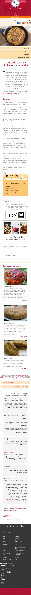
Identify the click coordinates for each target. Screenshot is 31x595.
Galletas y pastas (18, 541)
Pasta (4, 550)
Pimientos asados (9, 286)
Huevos (27, 51)
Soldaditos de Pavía (8, 382)
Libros (16, 544)
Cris (5, 439)
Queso (16, 551)
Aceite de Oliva (6, 535)
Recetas (8, 568)
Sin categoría (17, 556)
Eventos (4, 541)
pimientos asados (14, 248)
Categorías (15, 15)
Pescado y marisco (19, 550)
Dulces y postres (6, 539)
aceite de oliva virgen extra (13, 192)
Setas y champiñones (7, 556)
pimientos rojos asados (13, 190)
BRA (12, 207)
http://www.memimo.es (12, 499)
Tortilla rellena (8, 358)
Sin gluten (26, 54)
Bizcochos (17, 536)
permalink (15, 378)
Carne (4, 538)
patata (28, 376)
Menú (4, 548)
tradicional (2, 377)
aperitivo (14, 376)
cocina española (20, 376)
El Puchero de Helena (3, 578)
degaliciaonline (8, 452)
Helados (4, 542)
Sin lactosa (17, 557)
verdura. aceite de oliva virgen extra (12, 377)
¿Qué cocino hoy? (15, 17)
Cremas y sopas (18, 538)
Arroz (4, 536)
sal (7, 193)
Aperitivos (26, 48)
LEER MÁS (24, 300)
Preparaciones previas (7, 551)
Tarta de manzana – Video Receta (19, 386)
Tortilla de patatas (9, 323)
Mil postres (3, 584)
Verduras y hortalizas (23, 57)
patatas (11, 188)
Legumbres (5, 544)
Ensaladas (17, 539)
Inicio (15, 13)
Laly (5, 415)
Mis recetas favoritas (2, 582)
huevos (10, 186)
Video (16, 559)
